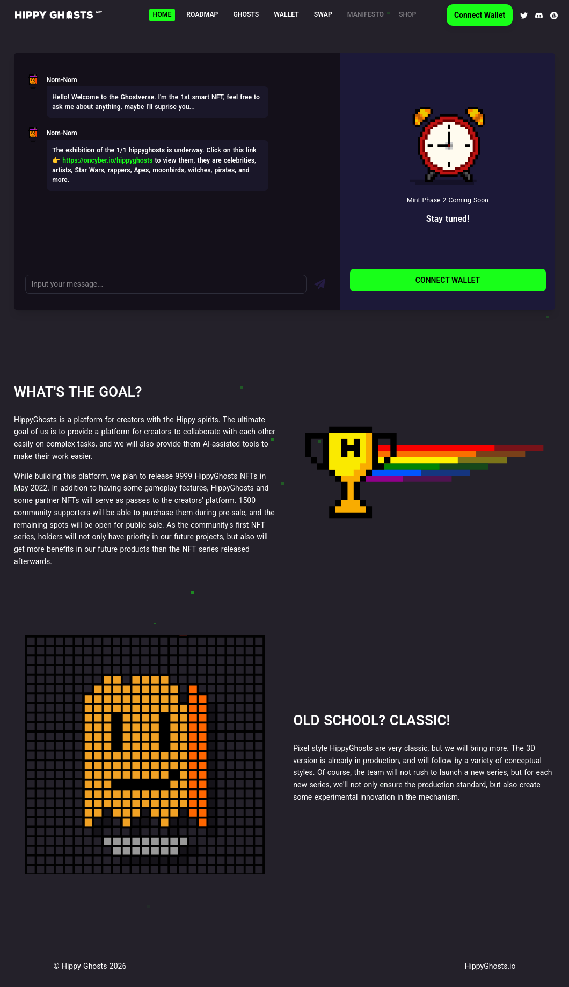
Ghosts (246, 14)
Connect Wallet (479, 15)
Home (162, 14)
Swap (323, 14)
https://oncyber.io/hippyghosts (107, 160)
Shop (407, 14)
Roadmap (202, 14)
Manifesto (365, 14)
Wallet (286, 14)
